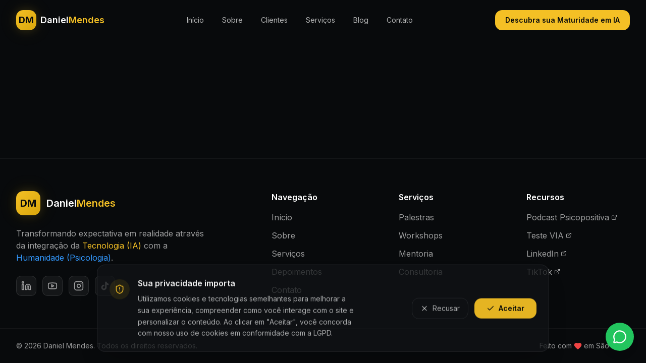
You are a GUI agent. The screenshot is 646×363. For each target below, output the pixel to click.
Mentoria (416, 254)
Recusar (440, 310)
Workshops (421, 235)
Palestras (416, 217)
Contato (400, 20)
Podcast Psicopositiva (571, 217)
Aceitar (505, 310)
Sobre (232, 20)
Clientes (274, 20)
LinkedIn (546, 254)
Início (195, 20)
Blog (360, 20)
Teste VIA (549, 235)
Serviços (320, 20)
